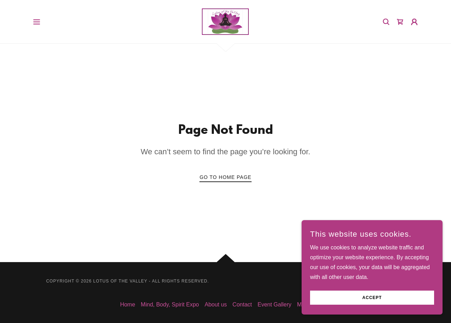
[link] (225, 21)
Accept (372, 297)
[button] (37, 22)
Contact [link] (242, 305)
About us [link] (216, 305)
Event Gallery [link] (274, 305)
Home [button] (127, 305)
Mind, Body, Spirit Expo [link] (170, 305)
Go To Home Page (225, 177)
